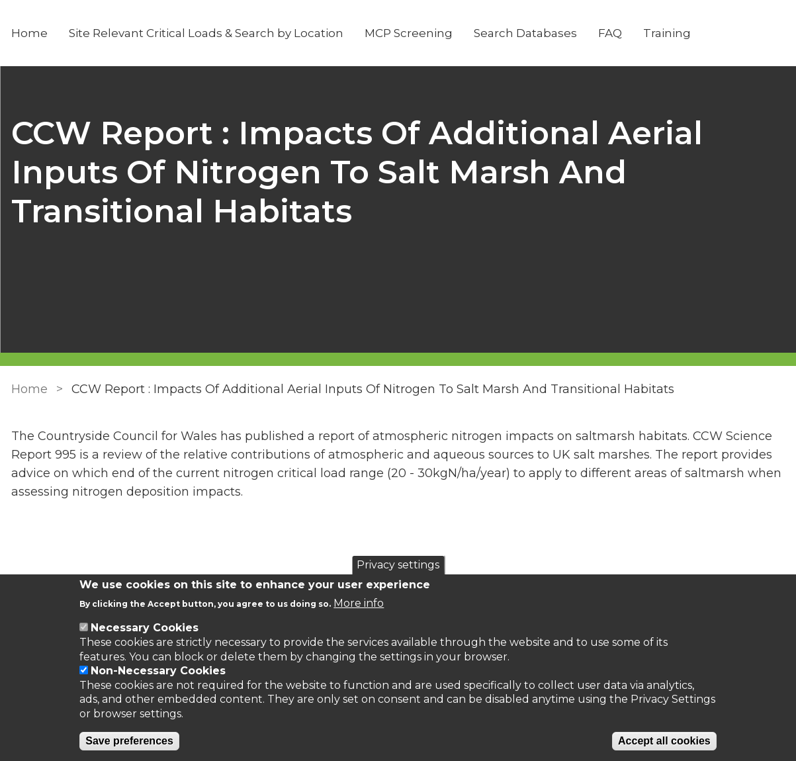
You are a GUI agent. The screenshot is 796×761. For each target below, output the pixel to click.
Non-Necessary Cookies (158, 670)
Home (29, 33)
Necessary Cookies (145, 627)
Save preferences (129, 740)
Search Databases (525, 33)
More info (358, 603)
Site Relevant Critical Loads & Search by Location (206, 33)
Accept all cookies (664, 740)
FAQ (610, 33)
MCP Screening (409, 33)
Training (667, 33)
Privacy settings (398, 565)
